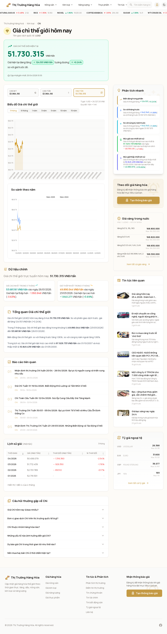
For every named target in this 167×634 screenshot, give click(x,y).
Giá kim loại (50, 587)
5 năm (53, 110)
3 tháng (13, 110)
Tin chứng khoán (94, 592)
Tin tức (123, 4)
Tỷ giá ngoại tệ (93, 607)
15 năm (74, 110)
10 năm (63, 110)
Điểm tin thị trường (95, 587)
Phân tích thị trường (95, 583)
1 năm (34, 110)
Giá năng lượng (52, 592)
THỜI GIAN (12, 453)
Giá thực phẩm (52, 597)
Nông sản (51, 4)
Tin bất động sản (94, 602)
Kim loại (68, 4)
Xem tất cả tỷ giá (138, 483)
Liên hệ (89, 612)
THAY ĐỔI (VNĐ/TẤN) (62, 453)
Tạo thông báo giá (138, 200)
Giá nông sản (51, 583)
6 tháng (24, 110)
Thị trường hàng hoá (14, 23)
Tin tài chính (92, 597)
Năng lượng (85, 4)
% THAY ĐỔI (92, 453)
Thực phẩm (105, 4)
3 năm (44, 110)
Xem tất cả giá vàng (138, 264)
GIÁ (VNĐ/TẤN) (34, 453)
